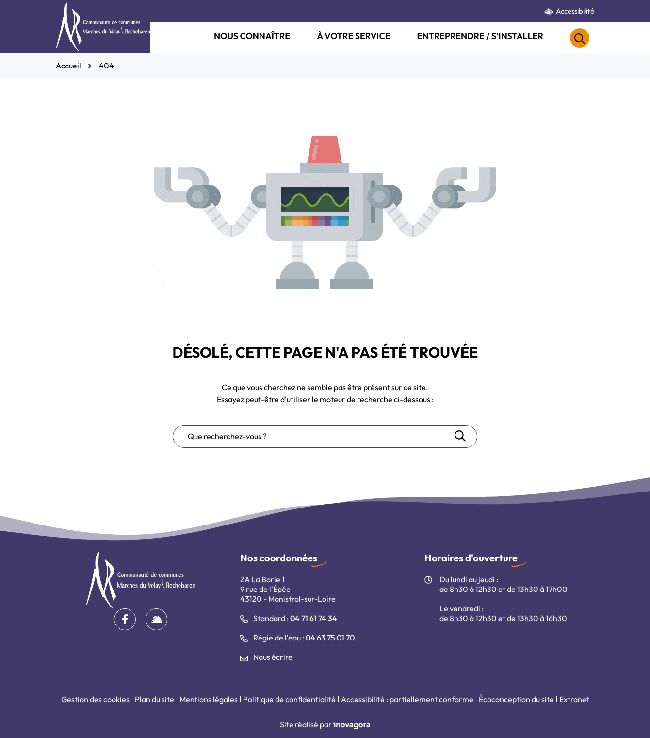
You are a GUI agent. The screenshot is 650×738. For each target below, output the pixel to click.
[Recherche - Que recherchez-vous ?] (313, 436)
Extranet (574, 699)
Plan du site (154, 699)
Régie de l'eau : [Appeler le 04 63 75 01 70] (297, 637)
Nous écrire (266, 657)
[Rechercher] (579, 38)
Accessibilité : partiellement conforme (407, 699)
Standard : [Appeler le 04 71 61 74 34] (288, 618)
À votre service (353, 36)
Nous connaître (252, 36)
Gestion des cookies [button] (95, 699)
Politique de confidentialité (289, 699)
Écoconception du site (516, 699)
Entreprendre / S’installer (480, 36)
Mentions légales (208, 699)
